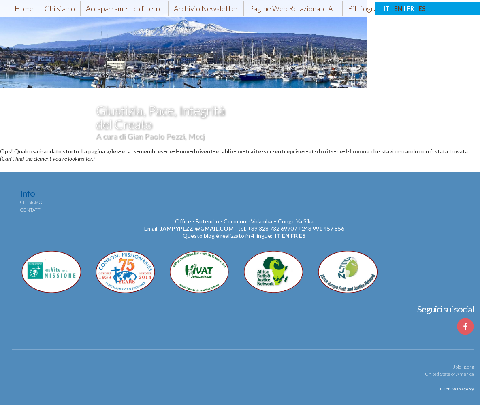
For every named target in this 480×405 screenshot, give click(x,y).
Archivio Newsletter (206, 8)
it (278, 235)
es (302, 235)
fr (294, 235)
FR (410, 8)
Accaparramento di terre (124, 8)
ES (421, 8)
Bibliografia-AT (372, 8)
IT (387, 8)
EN (398, 8)
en (286, 235)
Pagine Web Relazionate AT (293, 8)
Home (24, 8)
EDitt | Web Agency (456, 389)
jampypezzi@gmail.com (197, 228)
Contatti (31, 209)
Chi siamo (60, 8)
